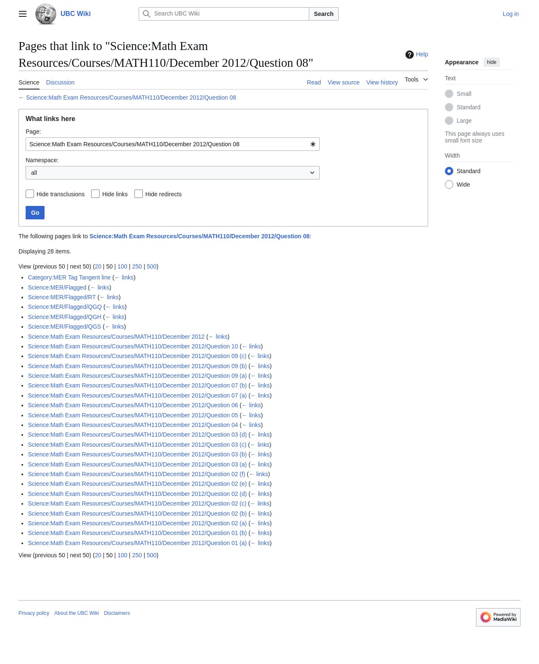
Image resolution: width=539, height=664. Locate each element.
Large (464, 120)
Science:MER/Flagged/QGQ (65, 306)
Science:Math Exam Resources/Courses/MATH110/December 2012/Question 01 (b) (137, 533)
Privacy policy (33, 613)
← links (124, 277)
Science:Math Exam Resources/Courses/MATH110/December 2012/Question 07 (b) (137, 385)
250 (137, 266)
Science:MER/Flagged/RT (62, 297)
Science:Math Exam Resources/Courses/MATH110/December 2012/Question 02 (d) (137, 493)
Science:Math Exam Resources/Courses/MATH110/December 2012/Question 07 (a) (137, 395)
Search (324, 14)
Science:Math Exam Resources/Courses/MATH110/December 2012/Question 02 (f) (136, 474)
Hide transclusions (60, 194)
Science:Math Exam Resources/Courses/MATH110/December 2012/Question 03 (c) (137, 444)
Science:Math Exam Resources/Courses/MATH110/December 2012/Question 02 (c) (137, 503)
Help (415, 54)
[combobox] (173, 144)
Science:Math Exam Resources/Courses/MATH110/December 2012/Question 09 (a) (137, 375)
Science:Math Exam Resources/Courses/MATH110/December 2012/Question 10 (133, 346)
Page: (33, 131)
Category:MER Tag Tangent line (69, 277)
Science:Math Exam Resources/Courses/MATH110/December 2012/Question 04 (133, 425)
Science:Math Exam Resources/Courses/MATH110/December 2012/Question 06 (133, 405)
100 (122, 266)
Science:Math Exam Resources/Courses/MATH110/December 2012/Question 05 (133, 415)
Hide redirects (163, 194)
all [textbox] (34, 172)
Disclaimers (117, 613)
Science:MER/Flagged (57, 287)
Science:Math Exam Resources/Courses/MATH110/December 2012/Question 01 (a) (137, 543)
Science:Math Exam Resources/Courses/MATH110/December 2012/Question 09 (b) (137, 366)
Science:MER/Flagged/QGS (64, 326)
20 (98, 266)
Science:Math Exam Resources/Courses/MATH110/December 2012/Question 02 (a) (137, 523)
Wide (463, 184)
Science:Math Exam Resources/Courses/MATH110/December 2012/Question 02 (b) (137, 513)
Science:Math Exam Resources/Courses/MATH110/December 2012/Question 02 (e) (137, 483)
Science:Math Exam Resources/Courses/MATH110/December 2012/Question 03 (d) (137, 434)
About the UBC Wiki (76, 613)
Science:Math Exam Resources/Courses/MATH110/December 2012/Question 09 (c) (137, 356)
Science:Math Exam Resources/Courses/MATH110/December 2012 (116, 336)
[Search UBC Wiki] (224, 14)
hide (492, 62)
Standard (469, 107)
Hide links (115, 194)
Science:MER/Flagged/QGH (64, 317)
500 (151, 266)
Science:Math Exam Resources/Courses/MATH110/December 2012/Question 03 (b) (137, 454)
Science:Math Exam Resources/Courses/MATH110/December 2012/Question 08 (131, 97)
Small (464, 93)
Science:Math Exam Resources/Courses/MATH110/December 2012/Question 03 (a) (137, 464)
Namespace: (42, 160)
